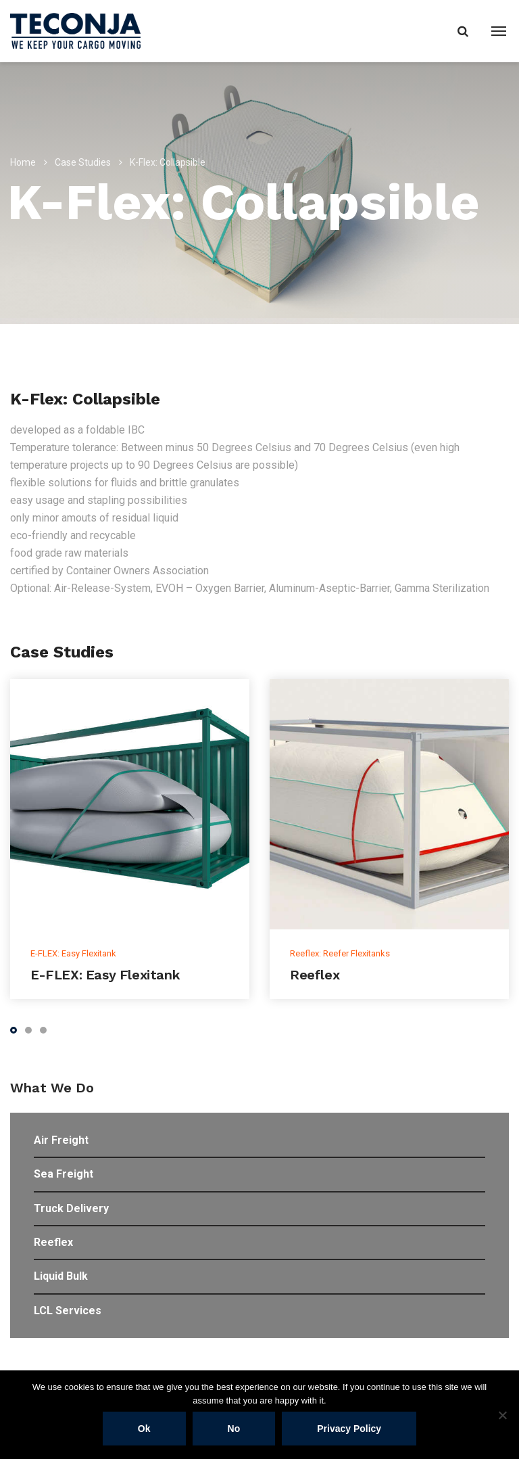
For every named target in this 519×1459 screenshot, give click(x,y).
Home (23, 162)
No (234, 1428)
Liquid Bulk (61, 1276)
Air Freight (61, 1140)
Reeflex (314, 975)
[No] (502, 1415)
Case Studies (83, 162)
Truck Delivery (71, 1208)
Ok (144, 1428)
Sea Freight (63, 1173)
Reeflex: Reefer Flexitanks (340, 953)
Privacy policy (349, 1428)
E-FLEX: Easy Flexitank (73, 953)
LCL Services (67, 1310)
